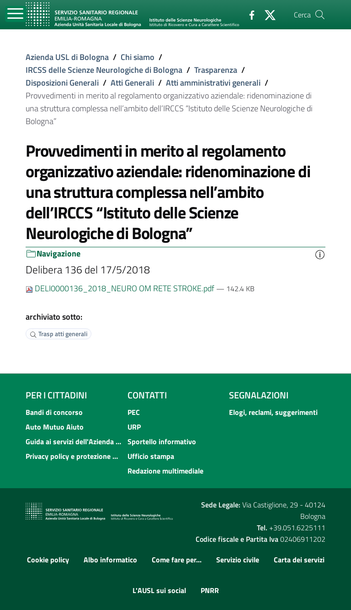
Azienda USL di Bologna (67, 57)
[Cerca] (319, 14)
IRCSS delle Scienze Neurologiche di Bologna (104, 70)
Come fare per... (177, 559)
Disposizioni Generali (62, 82)
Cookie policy (48, 559)
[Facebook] (248, 14)
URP (134, 426)
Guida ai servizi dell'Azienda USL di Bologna (74, 441)
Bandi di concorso (54, 412)
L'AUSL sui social (159, 590)
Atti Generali (132, 82)
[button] (319, 253)
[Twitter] (266, 14)
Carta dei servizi (299, 559)
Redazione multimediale (165, 470)
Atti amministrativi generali (213, 82)
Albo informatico (110, 559)
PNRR (210, 590)
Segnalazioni (258, 395)
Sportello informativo (162, 441)
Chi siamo (137, 57)
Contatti (147, 395)
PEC (134, 412)
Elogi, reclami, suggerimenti (273, 412)
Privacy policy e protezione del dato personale (74, 456)
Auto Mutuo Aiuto (55, 426)
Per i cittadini (56, 395)
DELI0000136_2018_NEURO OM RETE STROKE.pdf (121, 288)
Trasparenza (215, 70)
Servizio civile (237, 559)
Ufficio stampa (151, 456)
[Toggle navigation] (16, 14)
